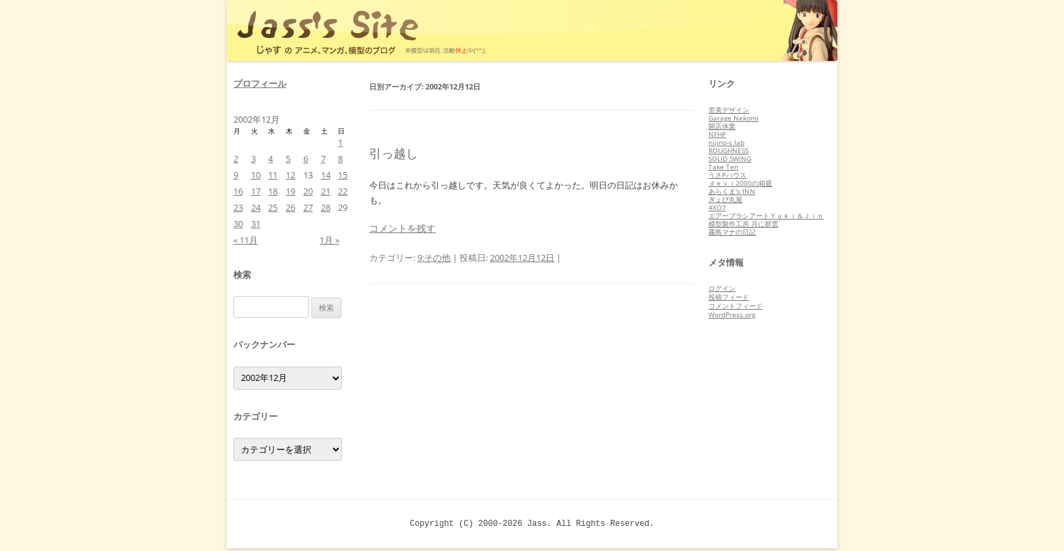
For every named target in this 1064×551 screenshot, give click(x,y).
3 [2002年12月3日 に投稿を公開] (253, 158)
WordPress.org (731, 314)
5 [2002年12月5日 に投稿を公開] (288, 158)
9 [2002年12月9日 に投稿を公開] (235, 175)
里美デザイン (728, 110)
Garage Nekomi (733, 118)
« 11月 (245, 240)
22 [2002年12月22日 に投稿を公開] (342, 191)
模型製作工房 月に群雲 (743, 223)
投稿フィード (728, 297)
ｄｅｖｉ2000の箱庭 (740, 183)
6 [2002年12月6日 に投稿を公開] (305, 158)
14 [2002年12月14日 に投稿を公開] (325, 175)
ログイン (722, 288)
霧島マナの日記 (732, 232)
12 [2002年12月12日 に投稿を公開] (290, 175)
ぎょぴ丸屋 (725, 199)
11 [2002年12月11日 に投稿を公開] (273, 175)
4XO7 (717, 207)
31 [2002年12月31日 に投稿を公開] (256, 224)
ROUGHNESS (728, 150)
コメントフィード (735, 305)
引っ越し (393, 153)
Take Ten (723, 166)
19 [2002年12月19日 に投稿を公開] (290, 191)
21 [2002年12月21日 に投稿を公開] (325, 191)
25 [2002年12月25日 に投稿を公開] (273, 207)
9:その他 (434, 257)
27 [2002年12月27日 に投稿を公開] (308, 207)
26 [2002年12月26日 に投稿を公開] (290, 207)
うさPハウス (727, 175)
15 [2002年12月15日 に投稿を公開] (342, 175)
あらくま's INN (731, 191)
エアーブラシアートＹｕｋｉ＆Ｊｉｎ (766, 215)
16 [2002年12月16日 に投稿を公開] (238, 191)
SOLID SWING (729, 158)
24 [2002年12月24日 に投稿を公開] (256, 207)
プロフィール (259, 83)
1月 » (329, 240)
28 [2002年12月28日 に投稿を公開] (325, 207)
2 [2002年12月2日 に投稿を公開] (235, 158)
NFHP (717, 134)
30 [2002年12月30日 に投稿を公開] (238, 224)
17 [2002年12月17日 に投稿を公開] (256, 191)
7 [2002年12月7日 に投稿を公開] (323, 158)
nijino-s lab (726, 142)
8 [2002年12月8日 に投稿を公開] (340, 158)
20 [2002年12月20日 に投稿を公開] (308, 191)
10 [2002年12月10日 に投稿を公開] (256, 175)
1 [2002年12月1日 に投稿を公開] (340, 142)
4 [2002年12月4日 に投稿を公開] (270, 158)
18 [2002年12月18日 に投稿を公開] (273, 191)
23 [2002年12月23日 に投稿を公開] (238, 207)
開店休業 (722, 126)
